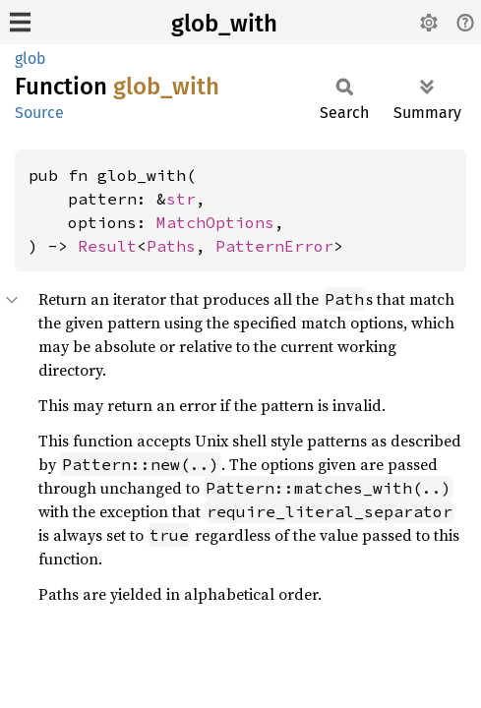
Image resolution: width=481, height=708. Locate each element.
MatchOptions (215, 222)
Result (107, 246)
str (181, 198)
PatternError (274, 246)
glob (30, 58)
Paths (171, 246)
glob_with (224, 23)
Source (39, 112)
